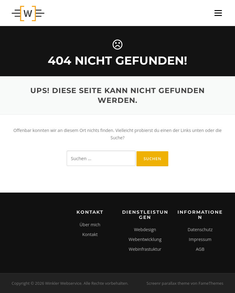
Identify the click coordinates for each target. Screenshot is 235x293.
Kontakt (90, 234)
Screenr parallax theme (168, 283)
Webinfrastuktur (145, 249)
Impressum (200, 239)
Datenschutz (200, 229)
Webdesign (145, 229)
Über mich (90, 224)
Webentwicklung (145, 239)
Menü (218, 13)
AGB (200, 249)
